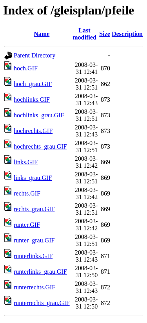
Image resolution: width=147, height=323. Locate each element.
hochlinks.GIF (32, 99)
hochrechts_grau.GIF (40, 146)
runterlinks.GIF (33, 256)
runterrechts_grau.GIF (42, 303)
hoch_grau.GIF (33, 84)
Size (104, 34)
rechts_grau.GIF (34, 209)
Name (41, 34)
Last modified (84, 34)
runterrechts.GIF (34, 287)
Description (127, 34)
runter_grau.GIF (34, 240)
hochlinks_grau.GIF (39, 115)
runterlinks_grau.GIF (40, 271)
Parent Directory (34, 55)
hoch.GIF (26, 68)
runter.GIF (27, 224)
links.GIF (26, 162)
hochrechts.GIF (33, 130)
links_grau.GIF (33, 177)
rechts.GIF (27, 193)
